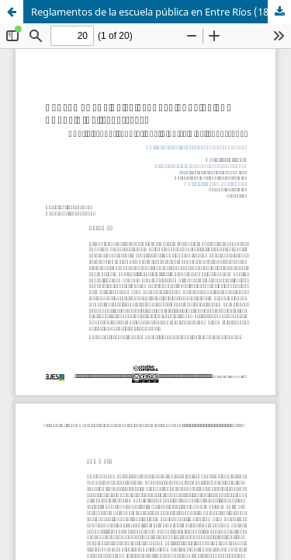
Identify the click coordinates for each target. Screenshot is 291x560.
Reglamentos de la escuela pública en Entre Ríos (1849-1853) (161, 12)
